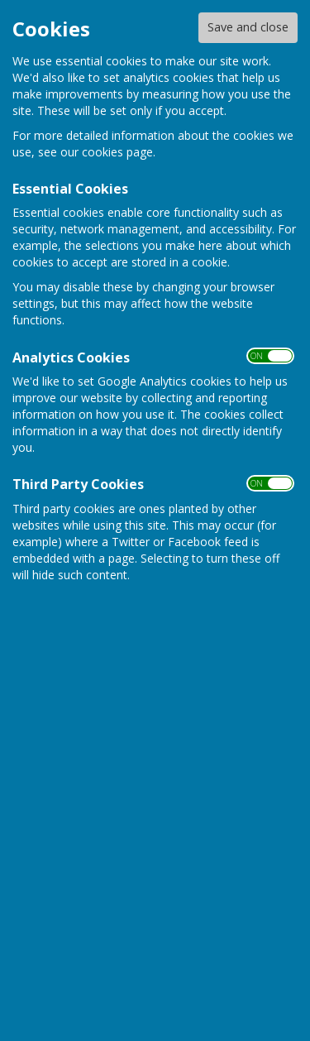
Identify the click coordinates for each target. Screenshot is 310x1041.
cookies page (117, 152)
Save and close (248, 27)
